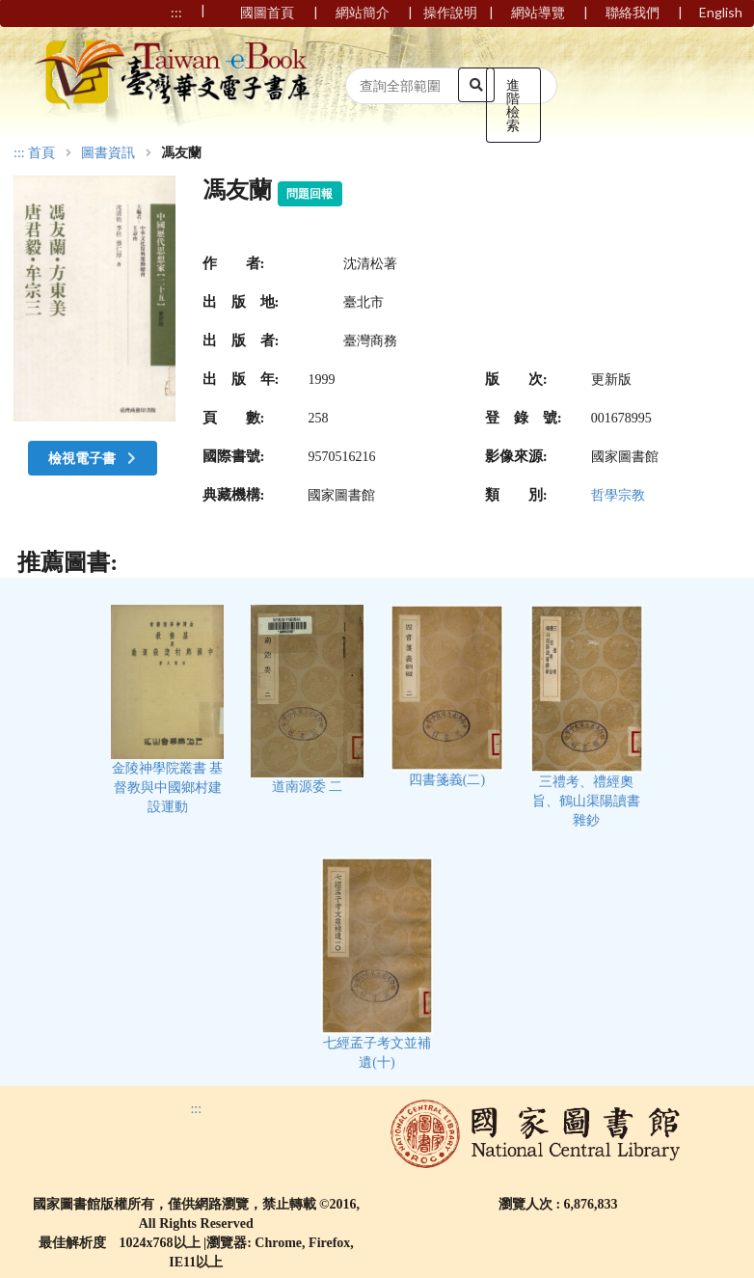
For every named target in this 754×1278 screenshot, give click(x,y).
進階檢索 (513, 104)
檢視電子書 (94, 457)
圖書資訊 (108, 153)
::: (19, 153)
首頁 (41, 153)
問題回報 (309, 194)
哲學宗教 (618, 495)
